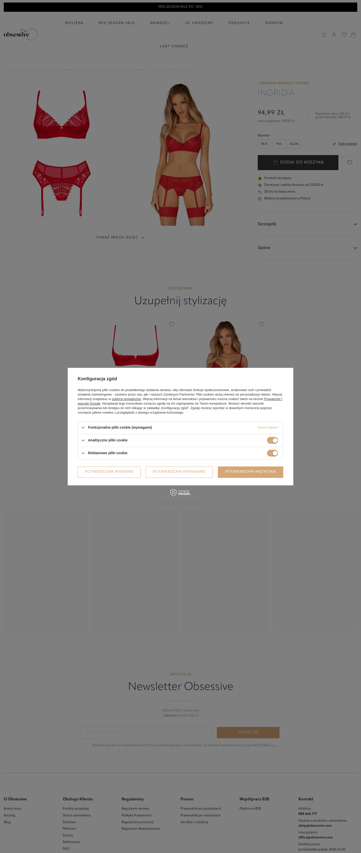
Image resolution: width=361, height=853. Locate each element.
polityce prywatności (126, 399)
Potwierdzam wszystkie (250, 472)
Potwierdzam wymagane (179, 472)
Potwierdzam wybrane (109, 472)
